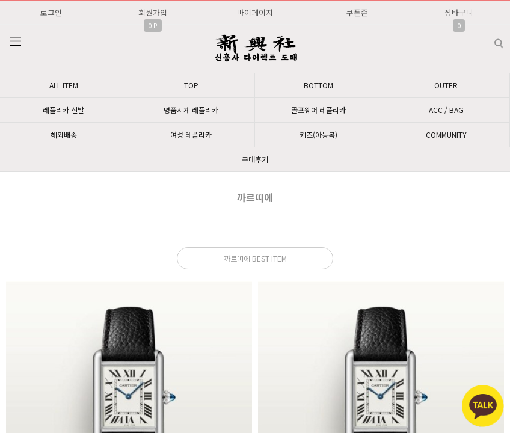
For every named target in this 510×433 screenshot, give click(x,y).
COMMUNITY (446, 134)
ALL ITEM (63, 85)
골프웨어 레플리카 (318, 110)
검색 (489, 39)
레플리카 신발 (63, 110)
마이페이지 (255, 12)
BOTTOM (318, 85)
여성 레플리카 (191, 134)
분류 (15, 41)
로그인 (51, 12)
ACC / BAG (446, 110)
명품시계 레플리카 (191, 110)
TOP (191, 85)
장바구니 (458, 12)
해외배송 (64, 134)
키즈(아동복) (318, 134)
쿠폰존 (357, 12)
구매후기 (255, 159)
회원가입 (152, 12)
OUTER (446, 85)
